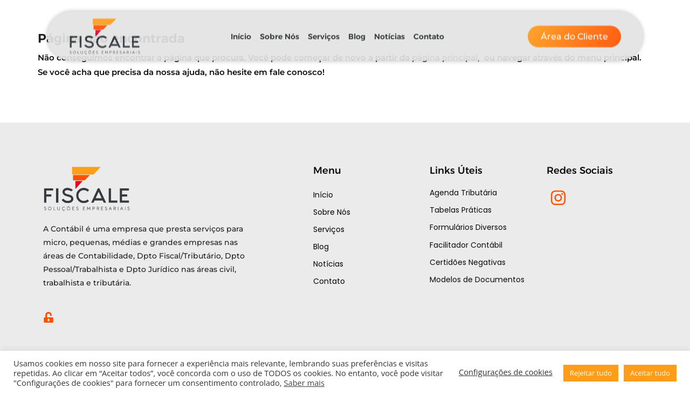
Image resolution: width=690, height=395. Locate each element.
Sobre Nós (279, 30)
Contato (428, 30)
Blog (356, 30)
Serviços (324, 30)
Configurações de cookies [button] (506, 372)
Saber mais (304, 382)
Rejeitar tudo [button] (591, 373)
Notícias (389, 30)
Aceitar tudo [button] (650, 373)
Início (241, 30)
